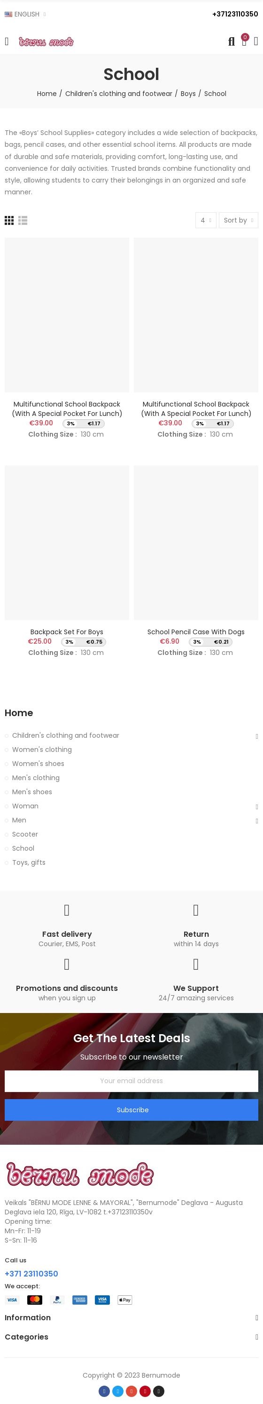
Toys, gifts (29, 862)
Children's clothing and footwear (65, 735)
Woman (25, 806)
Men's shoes (32, 792)
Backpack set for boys (67, 632)
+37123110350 (235, 14)
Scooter (25, 834)
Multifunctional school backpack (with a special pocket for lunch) (67, 408)
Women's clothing (42, 749)
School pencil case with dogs (196, 632)
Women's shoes (38, 763)
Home (19, 713)
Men (19, 820)
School (23, 848)
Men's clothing (36, 777)
